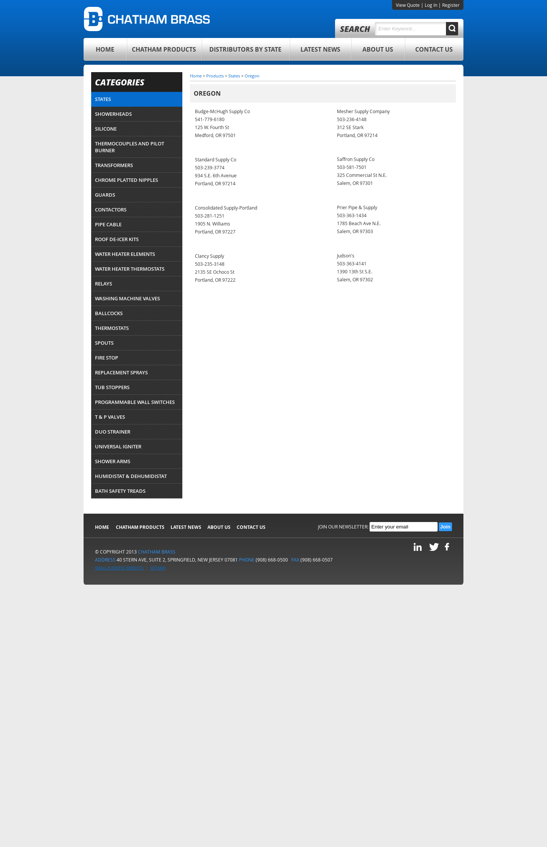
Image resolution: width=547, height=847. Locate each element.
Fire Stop (106, 357)
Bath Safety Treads (120, 490)
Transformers (114, 165)
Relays (103, 283)
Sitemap (158, 568)
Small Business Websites (119, 568)
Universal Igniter (118, 446)
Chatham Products (164, 49)
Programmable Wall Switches (135, 402)
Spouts (104, 342)
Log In (431, 5)
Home (105, 49)
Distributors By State (245, 49)
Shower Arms (112, 461)
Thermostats (112, 328)
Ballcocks (109, 313)
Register (451, 5)
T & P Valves (110, 416)
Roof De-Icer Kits (117, 239)
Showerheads (113, 113)
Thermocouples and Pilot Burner (129, 147)
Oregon (252, 76)
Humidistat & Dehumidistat (131, 476)
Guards (105, 194)
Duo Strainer (112, 431)
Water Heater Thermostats (129, 268)
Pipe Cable (108, 224)
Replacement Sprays (121, 372)
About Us (377, 49)
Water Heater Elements (125, 254)
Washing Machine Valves (127, 298)
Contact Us (434, 49)
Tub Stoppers (112, 387)
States (103, 99)
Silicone (106, 128)
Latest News (320, 49)
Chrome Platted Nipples (126, 180)
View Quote (408, 5)
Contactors (110, 209)
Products (215, 76)
